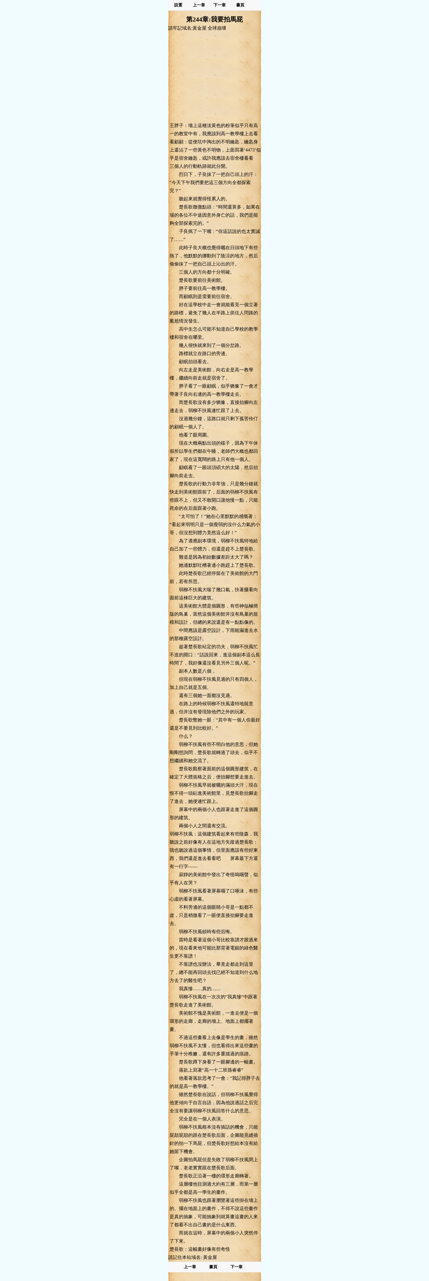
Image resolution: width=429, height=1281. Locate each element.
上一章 (199, 5)
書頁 (240, 5)
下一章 (219, 5)
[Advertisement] (214, 76)
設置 (178, 5)
